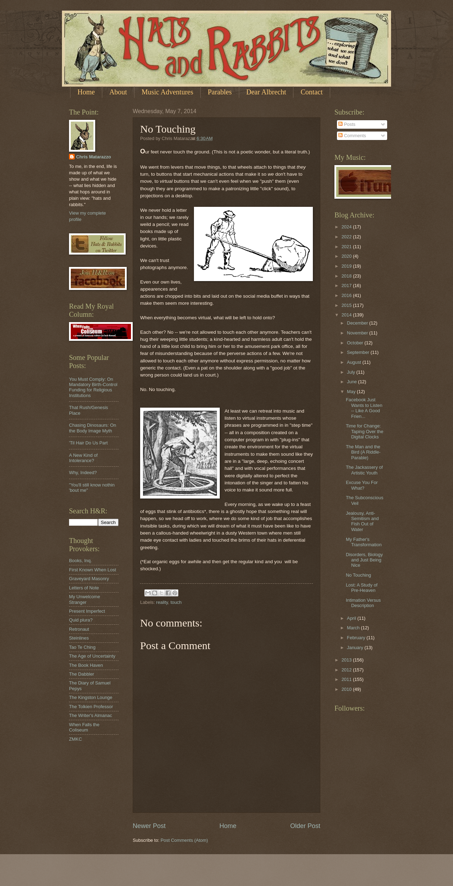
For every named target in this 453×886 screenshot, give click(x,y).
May (352, 391)
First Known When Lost (92, 569)
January (355, 647)
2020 (347, 256)
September (359, 352)
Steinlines (79, 638)
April (352, 618)
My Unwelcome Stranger (84, 599)
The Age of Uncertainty (92, 656)
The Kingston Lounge (90, 697)
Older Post (305, 825)
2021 (347, 246)
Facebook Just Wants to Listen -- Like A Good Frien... (364, 408)
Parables (220, 92)
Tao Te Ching (82, 647)
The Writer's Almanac (90, 715)
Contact (311, 92)
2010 (347, 689)
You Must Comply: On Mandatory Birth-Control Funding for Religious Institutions (93, 387)
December (358, 323)
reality (162, 602)
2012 (347, 669)
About (118, 92)
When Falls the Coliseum (84, 727)
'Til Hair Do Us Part (88, 442)
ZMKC (75, 739)
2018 (347, 276)
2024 (347, 226)
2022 (347, 236)
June (352, 381)
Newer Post (149, 825)
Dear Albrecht (266, 92)
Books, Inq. (80, 560)
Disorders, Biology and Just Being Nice (364, 560)
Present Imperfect (87, 611)
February (356, 637)
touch (176, 602)
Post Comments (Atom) (184, 840)
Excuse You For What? (362, 485)
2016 (347, 295)
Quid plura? (81, 620)
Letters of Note (84, 587)
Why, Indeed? (83, 472)
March (354, 627)
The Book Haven (86, 665)
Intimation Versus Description (363, 603)
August (354, 362)
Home (86, 92)
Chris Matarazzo (93, 156)
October (355, 342)
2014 (347, 314)
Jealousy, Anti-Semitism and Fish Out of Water (362, 521)
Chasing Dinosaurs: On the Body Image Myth (92, 427)
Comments (352, 135)
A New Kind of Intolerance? (83, 458)
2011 (347, 679)
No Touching (358, 575)
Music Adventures (167, 92)
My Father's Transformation (364, 542)
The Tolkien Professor (91, 706)
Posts (346, 124)
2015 (347, 305)
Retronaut (79, 629)
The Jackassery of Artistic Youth (364, 470)
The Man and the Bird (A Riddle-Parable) (363, 452)
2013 (347, 660)
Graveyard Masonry (89, 578)
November (358, 333)
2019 (347, 266)
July (351, 372)
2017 (347, 285)
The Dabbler (81, 674)
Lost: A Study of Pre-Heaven (361, 587)
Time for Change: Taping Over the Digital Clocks (364, 431)
